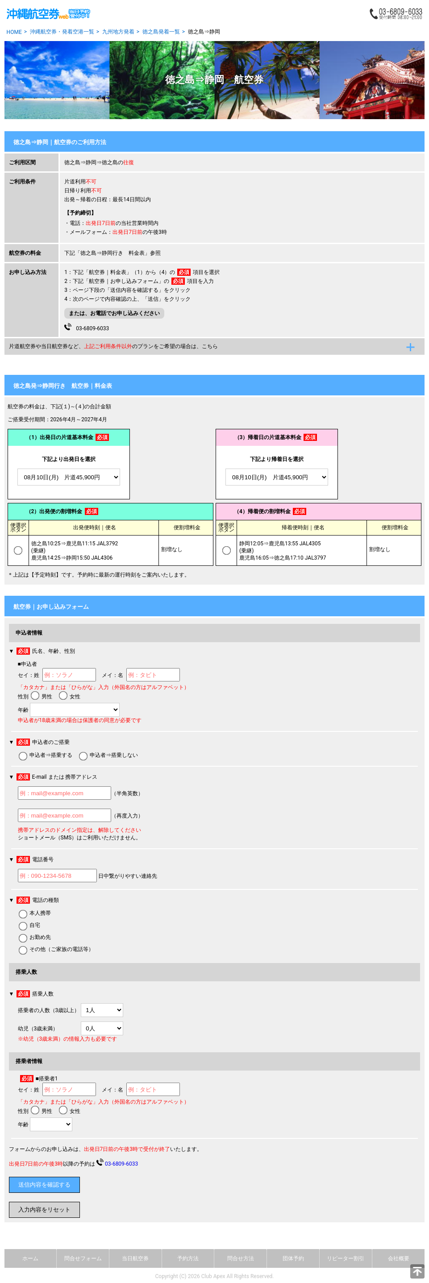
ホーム (30, 1258)
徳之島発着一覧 (161, 32)
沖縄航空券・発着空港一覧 (62, 32)
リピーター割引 (345, 1258)
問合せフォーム (83, 1258)
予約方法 (188, 1258)
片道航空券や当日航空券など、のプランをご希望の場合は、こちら (113, 346)
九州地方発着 (118, 32)
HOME (14, 32)
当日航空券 (135, 1258)
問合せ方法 (240, 1258)
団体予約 (293, 1258)
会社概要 (398, 1258)
